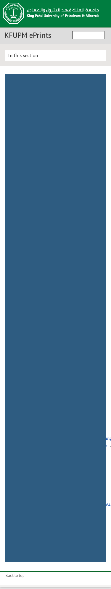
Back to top (15, 575)
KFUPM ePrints (27, 35)
